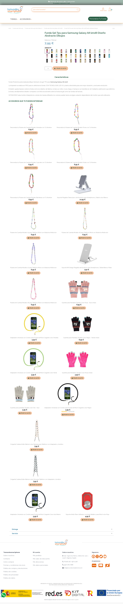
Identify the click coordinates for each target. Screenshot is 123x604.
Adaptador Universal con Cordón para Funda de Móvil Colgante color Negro (67, 408)
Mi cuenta (36, 552)
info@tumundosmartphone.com (72, 568)
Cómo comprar (8, 562)
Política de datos (9, 578)
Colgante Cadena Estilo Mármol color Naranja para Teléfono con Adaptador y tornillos (36, 444)
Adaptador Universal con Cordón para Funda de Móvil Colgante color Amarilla (34, 337)
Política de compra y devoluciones (15, 568)
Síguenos (95, 552)
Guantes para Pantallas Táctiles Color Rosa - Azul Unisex (79, 302)
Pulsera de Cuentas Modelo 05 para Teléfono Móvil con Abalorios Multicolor (33, 232)
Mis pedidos (37, 555)
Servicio (15, 533)
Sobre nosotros (8, 555)
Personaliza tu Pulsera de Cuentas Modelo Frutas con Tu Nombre (76, 162)
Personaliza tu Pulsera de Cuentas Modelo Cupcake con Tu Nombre (31, 162)
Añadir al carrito (60, 68)
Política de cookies (10, 571)
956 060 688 (67, 565)
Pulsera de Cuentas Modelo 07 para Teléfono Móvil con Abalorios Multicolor (33, 267)
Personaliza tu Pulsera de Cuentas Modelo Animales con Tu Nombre (31, 127)
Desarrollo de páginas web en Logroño (70, 599)
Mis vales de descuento (41, 559)
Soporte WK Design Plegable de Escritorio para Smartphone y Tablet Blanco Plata (87, 267)
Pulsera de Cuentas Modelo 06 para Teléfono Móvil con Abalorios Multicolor (85, 232)
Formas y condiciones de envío (14, 565)
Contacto (6, 559)
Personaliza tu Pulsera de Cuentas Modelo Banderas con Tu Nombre (31, 197)
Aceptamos (96, 561)
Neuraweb (58, 599)
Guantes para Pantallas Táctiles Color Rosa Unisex (77, 373)
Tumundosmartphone (11, 552)
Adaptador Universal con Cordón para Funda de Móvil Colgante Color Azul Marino (35, 514)
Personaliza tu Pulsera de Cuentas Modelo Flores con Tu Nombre (76, 127)
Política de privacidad (10, 575)
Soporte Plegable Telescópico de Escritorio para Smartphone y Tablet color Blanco (82, 197)
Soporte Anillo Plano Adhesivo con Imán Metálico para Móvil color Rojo (87, 514)
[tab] (61, 529)
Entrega (15, 529)
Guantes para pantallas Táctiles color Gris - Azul (24, 408)
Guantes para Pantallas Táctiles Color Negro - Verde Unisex (81, 337)
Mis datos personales (40, 565)
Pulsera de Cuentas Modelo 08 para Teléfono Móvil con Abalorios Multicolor (33, 302)
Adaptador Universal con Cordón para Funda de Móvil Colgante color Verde (33, 373)
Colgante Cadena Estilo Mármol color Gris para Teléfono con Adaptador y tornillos (35, 479)
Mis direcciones (38, 562)
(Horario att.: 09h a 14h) (70, 561)
